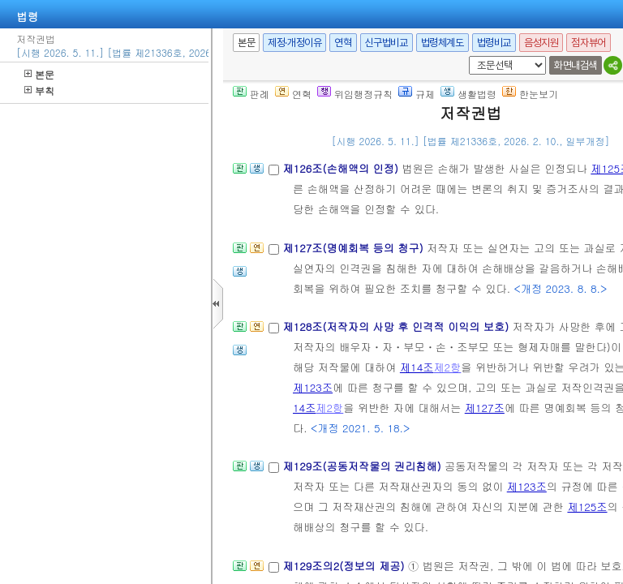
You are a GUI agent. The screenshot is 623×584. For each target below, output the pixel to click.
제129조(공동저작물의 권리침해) (363, 466)
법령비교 (494, 42)
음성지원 (541, 42)
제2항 (447, 367)
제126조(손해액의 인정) (342, 168)
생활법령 (468, 94)
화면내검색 (575, 65)
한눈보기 (530, 94)
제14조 (417, 367)
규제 (416, 94)
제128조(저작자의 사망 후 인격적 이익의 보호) (397, 326)
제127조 (485, 407)
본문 (39, 74)
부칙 (39, 90)
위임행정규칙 (355, 94)
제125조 (587, 506)
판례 (251, 94)
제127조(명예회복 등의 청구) (354, 248)
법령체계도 (442, 42)
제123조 (313, 387)
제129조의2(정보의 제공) (344, 565)
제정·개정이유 (294, 42)
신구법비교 (386, 42)
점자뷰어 (588, 42)
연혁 (342, 42)
